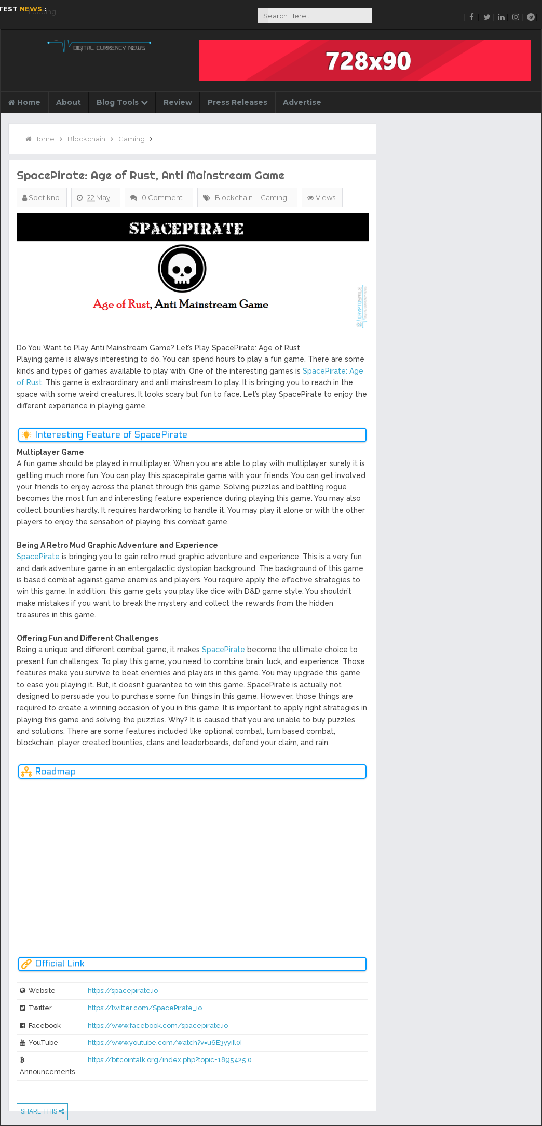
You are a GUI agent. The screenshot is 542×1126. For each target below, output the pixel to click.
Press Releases (237, 102)
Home (24, 102)
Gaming (274, 197)
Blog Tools (122, 102)
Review (178, 102)
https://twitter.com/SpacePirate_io (145, 1008)
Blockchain (234, 197)
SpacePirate (38, 556)
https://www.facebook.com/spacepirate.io (158, 1025)
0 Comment (163, 197)
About (68, 102)
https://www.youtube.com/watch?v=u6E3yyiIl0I (165, 1042)
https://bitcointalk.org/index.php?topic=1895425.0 (170, 1060)
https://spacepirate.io (123, 991)
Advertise (302, 102)
